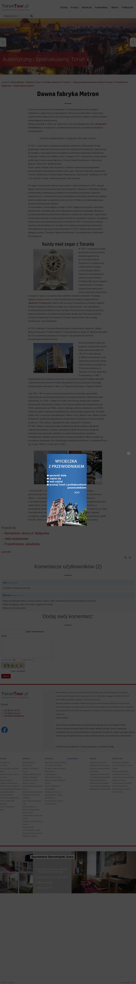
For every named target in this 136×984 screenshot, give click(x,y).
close (129, 454)
